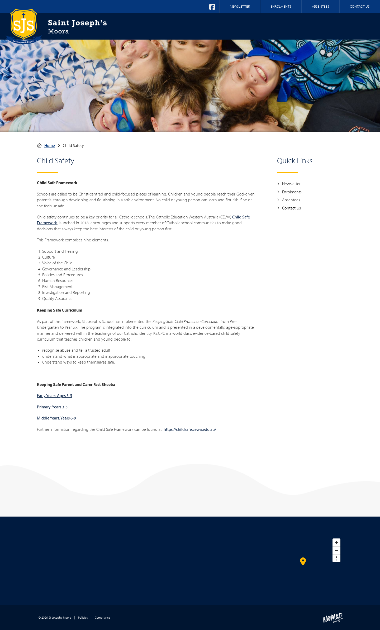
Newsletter (289, 183)
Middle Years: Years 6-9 (56, 418)
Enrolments (289, 191)
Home (177, 25)
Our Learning (279, 25)
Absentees (288, 199)
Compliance (102, 617)
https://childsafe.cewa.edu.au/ (190, 429)
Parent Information (326, 25)
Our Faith (242, 25)
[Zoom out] (336, 550)
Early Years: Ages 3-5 (54, 395)
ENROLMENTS (280, 6)
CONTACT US (360, 6)
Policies (83, 617)
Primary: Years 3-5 (52, 406)
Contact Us (289, 208)
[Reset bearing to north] (336, 558)
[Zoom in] (336, 542)
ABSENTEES (320, 6)
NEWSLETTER (240, 6)
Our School (207, 25)
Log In (362, 25)
